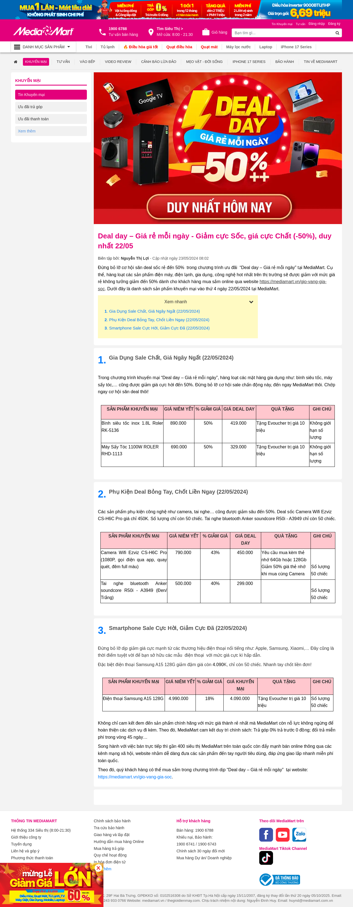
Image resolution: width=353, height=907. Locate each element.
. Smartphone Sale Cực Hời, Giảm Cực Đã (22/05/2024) (157, 327)
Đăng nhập (317, 24)
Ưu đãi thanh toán (33, 118)
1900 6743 (207, 843)
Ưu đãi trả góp (30, 106)
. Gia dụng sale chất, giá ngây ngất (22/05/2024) (152, 310)
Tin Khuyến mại (31, 94)
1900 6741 (185, 843)
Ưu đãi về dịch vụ (33, 131)
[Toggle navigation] (43, 46)
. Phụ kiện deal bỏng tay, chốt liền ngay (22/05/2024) (157, 319)
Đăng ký (334, 24)
